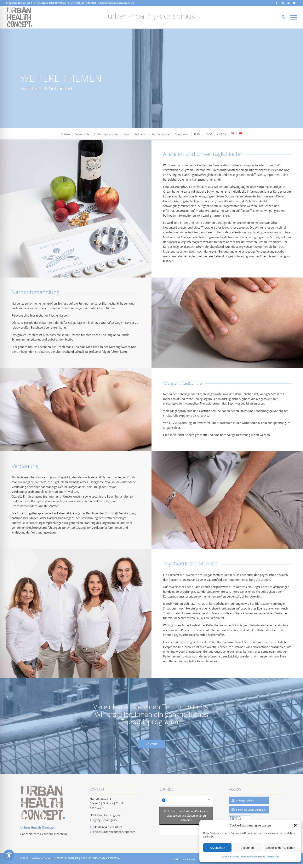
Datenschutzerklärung (253, 856)
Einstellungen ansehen (280, 847)
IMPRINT (73, 858)
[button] (295, 825)
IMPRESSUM (60, 858)
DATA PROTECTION (110, 858)
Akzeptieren (217, 847)
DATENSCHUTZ (89, 858)
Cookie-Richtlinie (230, 856)
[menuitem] (283, 17)
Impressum (273, 856)
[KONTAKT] (151, 744)
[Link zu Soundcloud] (288, 3)
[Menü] (292, 17)
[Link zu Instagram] (282, 3)
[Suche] (283, 17)
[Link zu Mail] (294, 3)
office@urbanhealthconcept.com (116, 2)
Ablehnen (247, 847)
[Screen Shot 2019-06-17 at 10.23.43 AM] (19, 17)
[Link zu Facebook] (276, 3)
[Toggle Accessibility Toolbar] (9, 855)
